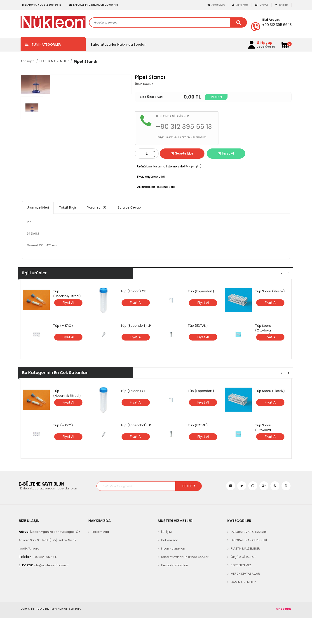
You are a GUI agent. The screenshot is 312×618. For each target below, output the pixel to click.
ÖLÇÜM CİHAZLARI (243, 557)
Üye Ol (261, 5)
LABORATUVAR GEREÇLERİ (249, 540)
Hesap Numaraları (174, 565)
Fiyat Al (226, 153)
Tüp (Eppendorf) (201, 291)
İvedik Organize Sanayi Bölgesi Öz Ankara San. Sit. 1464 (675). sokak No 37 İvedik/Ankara (49, 540)
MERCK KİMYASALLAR (245, 573)
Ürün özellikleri (38, 207)
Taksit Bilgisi (68, 207)
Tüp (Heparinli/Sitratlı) (67, 293)
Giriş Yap (240, 5)
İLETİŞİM (166, 532)
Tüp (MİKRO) (63, 325)
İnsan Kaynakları (173, 548)
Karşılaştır (192, 166)
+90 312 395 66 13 (41, 5)
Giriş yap (264, 43)
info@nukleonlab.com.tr (93, 5)
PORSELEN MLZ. (241, 565)
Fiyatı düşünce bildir (150, 176)
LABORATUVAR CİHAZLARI (249, 532)
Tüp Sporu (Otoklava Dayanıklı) (263, 330)
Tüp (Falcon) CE (133, 291)
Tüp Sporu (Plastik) (270, 291)
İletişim (281, 5)
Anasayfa (216, 5)
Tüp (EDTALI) (198, 325)
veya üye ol (266, 47)
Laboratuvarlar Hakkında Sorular (118, 44)
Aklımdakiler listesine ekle (155, 187)
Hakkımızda (100, 532)
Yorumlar (97, 207)
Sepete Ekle (182, 153)
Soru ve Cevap (129, 207)
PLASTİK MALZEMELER (54, 61)
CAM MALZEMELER (243, 582)
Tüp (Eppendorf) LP (135, 325)
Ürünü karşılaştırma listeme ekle (159, 166)
